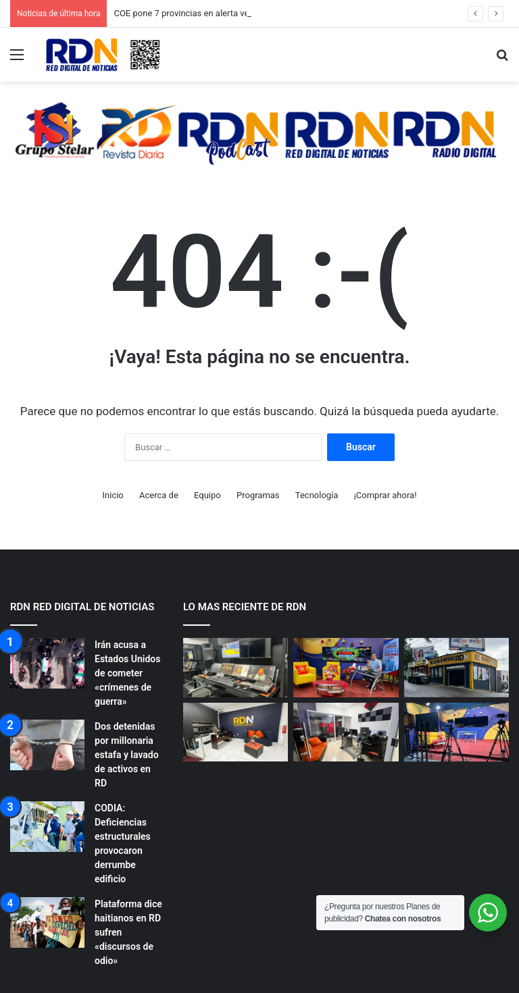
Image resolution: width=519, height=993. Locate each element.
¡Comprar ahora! (385, 495)
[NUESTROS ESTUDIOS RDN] (235, 667)
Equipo (207, 495)
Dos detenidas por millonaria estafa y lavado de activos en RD (127, 754)
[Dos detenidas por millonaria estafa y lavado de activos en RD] (47, 745)
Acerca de (158, 495)
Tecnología (317, 495)
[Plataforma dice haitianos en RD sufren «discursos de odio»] (47, 922)
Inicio (113, 495)
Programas (258, 495)
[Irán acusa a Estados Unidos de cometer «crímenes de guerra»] (47, 663)
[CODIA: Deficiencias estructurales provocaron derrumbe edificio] (47, 826)
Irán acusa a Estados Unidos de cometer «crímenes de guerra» (127, 673)
